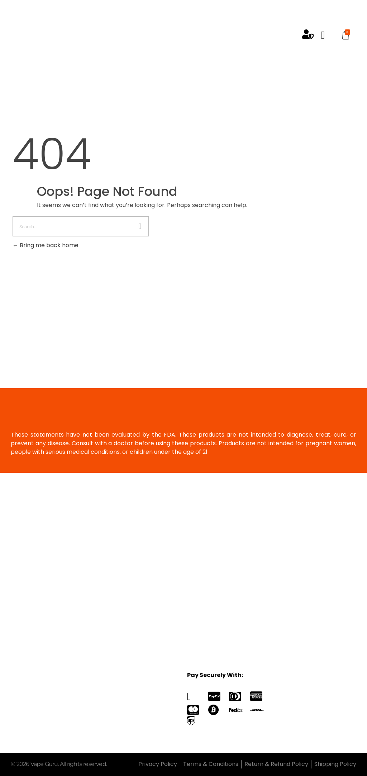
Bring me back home (45, 245)
